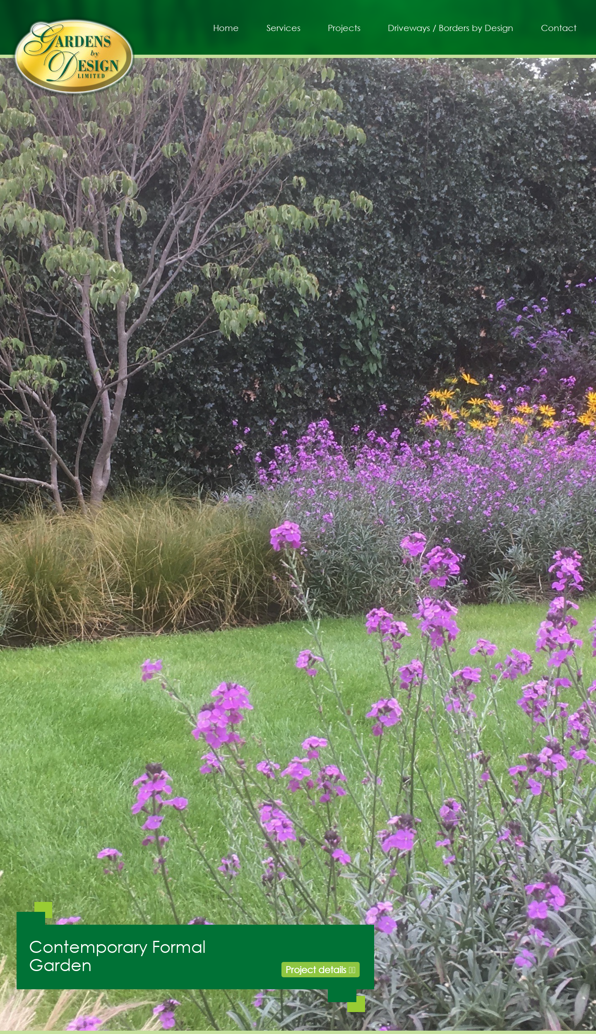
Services (283, 28)
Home (226, 28)
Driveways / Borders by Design (450, 28)
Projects (344, 28)
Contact (559, 28)
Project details (321, 969)
